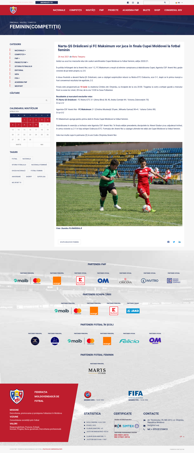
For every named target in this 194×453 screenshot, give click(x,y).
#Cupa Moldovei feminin (69, 242)
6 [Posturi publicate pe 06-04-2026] (12, 125)
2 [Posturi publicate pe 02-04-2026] (30, 120)
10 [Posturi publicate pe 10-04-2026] (36, 125)
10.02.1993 (100, 400)
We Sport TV (16, 182)
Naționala (27, 159)
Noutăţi (23, 22)
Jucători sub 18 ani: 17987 (96, 439)
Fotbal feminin (36, 171)
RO (178, 3)
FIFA (15, 77)
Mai (42, 144)
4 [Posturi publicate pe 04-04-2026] (41, 120)
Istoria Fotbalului (21, 65)
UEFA (14, 73)
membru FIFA (134, 400)
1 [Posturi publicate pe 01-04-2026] (24, 120)
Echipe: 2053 (91, 425)
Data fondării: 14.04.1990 (96, 422)
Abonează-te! (46, 2)
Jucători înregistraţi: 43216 (97, 432)
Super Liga (41, 177)
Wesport (16, 85)
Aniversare (16, 177)
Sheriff (29, 177)
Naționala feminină (39, 165)
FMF (15, 57)
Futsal (14, 159)
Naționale (18, 49)
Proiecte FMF (19, 61)
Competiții (32, 22)
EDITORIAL (16, 69)
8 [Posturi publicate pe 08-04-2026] (24, 125)
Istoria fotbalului (19, 165)
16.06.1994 (144, 400)
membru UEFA (89, 400)
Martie (18, 144)
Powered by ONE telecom (177, 449)
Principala (14, 22)
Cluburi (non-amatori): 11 (96, 436)
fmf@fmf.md (153, 425)
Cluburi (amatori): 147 (95, 428)
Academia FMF (18, 81)
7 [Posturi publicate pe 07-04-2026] (18, 125)
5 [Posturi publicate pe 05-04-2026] (47, 120)
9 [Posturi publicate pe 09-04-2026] (30, 125)
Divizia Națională (18, 171)
